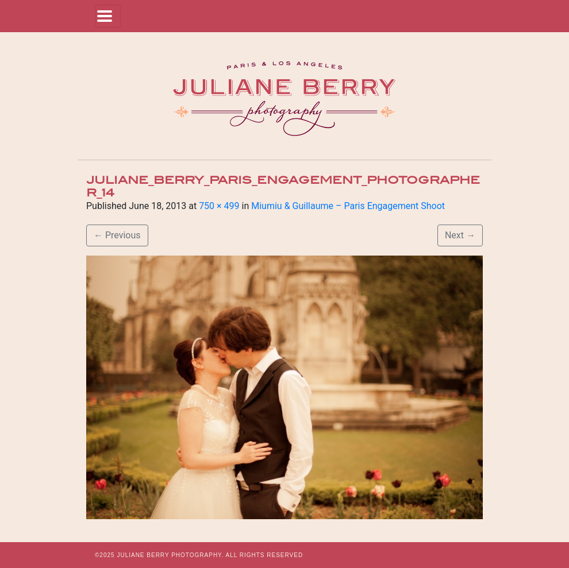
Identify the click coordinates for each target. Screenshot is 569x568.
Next (460, 235)
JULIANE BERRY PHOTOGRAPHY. (170, 555)
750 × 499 (219, 205)
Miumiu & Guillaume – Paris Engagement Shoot (348, 205)
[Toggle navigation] (108, 16)
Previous (117, 235)
